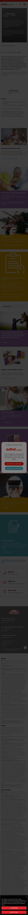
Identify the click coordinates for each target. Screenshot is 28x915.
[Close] (26, 897)
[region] (14, 905)
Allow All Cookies (14, 912)
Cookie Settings (14, 908)
